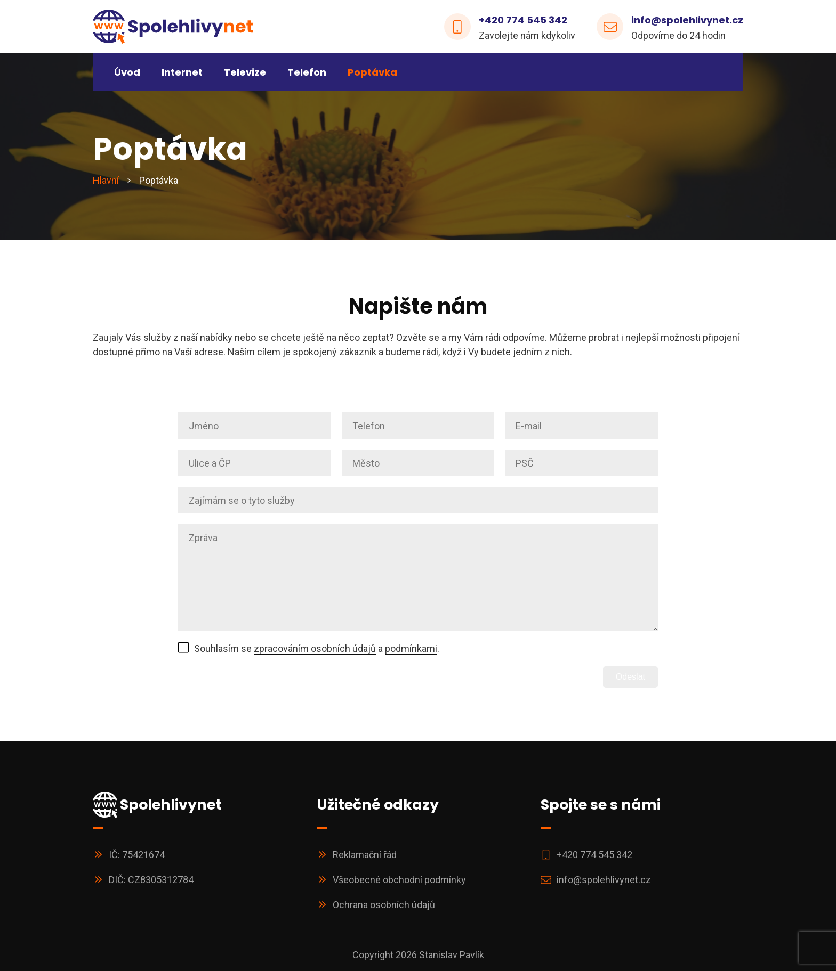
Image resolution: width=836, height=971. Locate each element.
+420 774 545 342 (523, 20)
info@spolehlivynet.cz (687, 20)
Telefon (306, 72)
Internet (182, 72)
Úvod (127, 72)
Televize (245, 72)
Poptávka (372, 72)
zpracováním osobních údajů (315, 648)
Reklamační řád (365, 854)
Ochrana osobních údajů (384, 904)
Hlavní (106, 180)
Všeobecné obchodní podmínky (399, 879)
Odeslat (630, 676)
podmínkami (411, 648)
